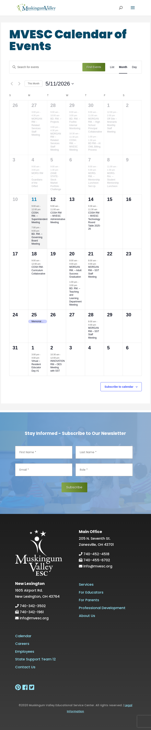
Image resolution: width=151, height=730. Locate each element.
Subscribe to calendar (119, 386)
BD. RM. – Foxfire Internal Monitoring (74, 123)
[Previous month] (11, 83)
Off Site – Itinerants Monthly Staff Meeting (112, 125)
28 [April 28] (53, 105)
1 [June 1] (32, 347)
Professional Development (102, 607)
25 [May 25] (34, 314)
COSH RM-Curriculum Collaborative (38, 270)
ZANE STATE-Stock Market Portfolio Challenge (55, 181)
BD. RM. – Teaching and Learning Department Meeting (75, 296)
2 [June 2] (51, 347)
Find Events (94, 67)
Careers (22, 643)
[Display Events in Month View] (123, 67)
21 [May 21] (91, 253)
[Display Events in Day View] (134, 67)
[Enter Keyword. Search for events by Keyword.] (45, 67)
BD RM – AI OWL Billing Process (94, 146)
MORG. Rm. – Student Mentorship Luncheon (113, 180)
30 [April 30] (91, 105)
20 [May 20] (72, 253)
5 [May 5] (51, 159)
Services (86, 584)
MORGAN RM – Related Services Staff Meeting (36, 126)
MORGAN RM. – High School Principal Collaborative (95, 125)
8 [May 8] (108, 159)
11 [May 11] (34, 199)
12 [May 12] (53, 199)
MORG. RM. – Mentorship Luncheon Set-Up (94, 180)
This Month (33, 83)
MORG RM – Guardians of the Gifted (37, 180)
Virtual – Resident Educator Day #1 (36, 366)
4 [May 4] (32, 159)
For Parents (89, 599)
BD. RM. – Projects (55, 120)
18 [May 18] (34, 253)
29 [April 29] (72, 105)
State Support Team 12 (35, 659)
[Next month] (19, 83)
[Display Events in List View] (112, 67)
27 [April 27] (34, 105)
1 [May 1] (108, 105)
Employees (24, 651)
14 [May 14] (91, 199)
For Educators (91, 592)
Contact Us (25, 666)
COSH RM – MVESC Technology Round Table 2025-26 (94, 220)
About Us (87, 615)
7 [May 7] (89, 159)
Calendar (23, 635)
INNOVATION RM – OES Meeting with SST (57, 366)
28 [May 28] (91, 314)
